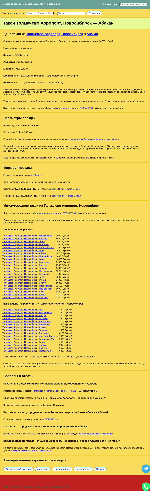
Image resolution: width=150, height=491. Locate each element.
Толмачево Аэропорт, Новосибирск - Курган (24, 280)
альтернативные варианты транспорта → (31, 450)
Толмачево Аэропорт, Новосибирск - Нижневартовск (28, 286)
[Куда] (71, 13)
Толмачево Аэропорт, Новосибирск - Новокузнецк (27, 271)
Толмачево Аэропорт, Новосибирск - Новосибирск (27, 236)
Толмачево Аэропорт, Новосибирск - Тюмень (24, 268)
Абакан (92, 34)
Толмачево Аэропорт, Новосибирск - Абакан (24, 253)
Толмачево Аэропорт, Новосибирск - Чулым (24, 327)
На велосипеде (83, 469)
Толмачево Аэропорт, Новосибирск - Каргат (24, 342)
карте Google (73, 189)
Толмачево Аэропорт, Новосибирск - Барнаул (25, 239)
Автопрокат (43, 469)
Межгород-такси (11, 4)
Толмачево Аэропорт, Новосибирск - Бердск (24, 315)
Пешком (100, 469)
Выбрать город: (110, 4)
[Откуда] (40, 13)
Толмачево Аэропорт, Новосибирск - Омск (23, 250)
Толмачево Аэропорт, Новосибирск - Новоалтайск (27, 351)
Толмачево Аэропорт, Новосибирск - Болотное (25, 333)
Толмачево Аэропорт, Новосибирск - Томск (23, 241)
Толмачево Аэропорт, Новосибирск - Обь (22, 310)
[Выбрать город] (133, 4)
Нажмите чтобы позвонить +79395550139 (72, 108)
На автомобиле (62, 469)
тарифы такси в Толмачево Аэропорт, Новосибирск (93, 139)
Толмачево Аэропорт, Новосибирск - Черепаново (26, 321)
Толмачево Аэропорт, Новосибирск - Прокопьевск (27, 289)
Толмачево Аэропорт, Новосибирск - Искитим (25, 318)
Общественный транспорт (19, 469)
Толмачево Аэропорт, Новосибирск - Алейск (24, 345)
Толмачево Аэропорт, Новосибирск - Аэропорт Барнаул (30, 336)
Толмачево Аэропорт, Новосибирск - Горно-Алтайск (28, 247)
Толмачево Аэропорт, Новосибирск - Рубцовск (25, 297)
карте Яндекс (34, 175)
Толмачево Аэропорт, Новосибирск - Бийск (23, 292)
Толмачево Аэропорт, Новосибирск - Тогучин (24, 330)
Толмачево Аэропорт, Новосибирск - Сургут (24, 283)
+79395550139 (50, 419)
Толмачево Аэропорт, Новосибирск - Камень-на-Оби (28, 339)
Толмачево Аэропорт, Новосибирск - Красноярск (26, 262)
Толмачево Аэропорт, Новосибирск (41, 4)
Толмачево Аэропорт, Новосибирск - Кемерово (25, 244)
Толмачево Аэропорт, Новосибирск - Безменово (26, 324)
